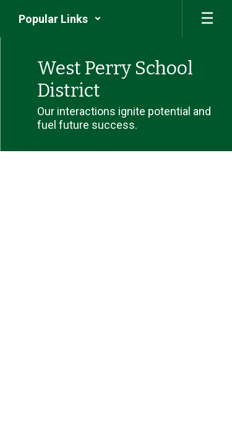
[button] (60, 18)
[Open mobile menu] (207, 18)
